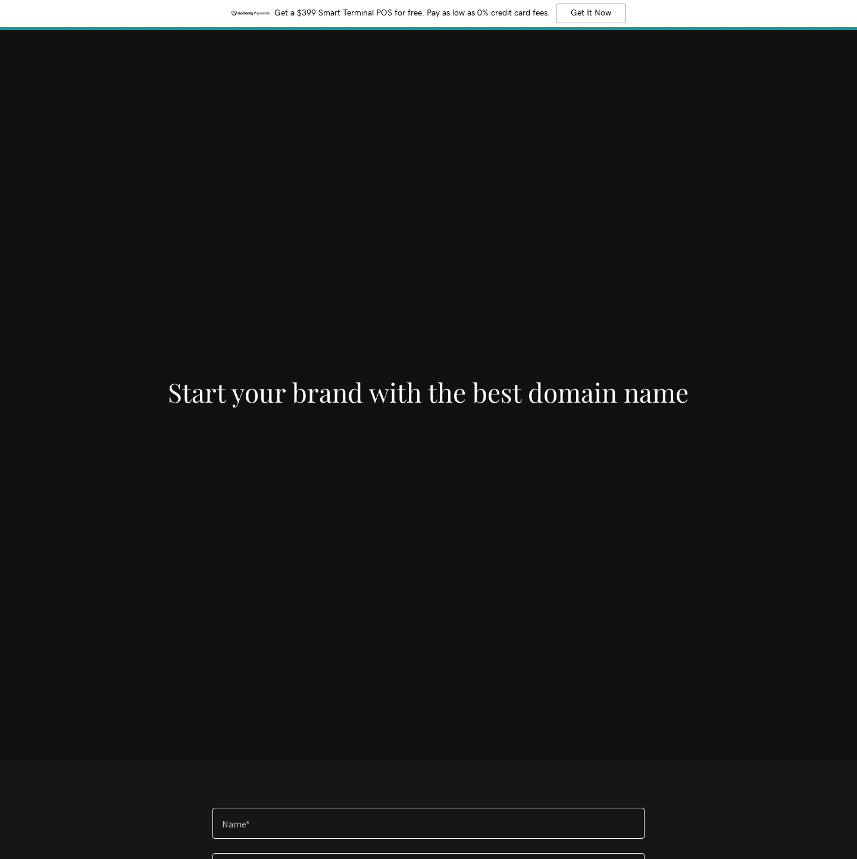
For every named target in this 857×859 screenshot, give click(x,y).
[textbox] (428, 823)
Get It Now (591, 13)
